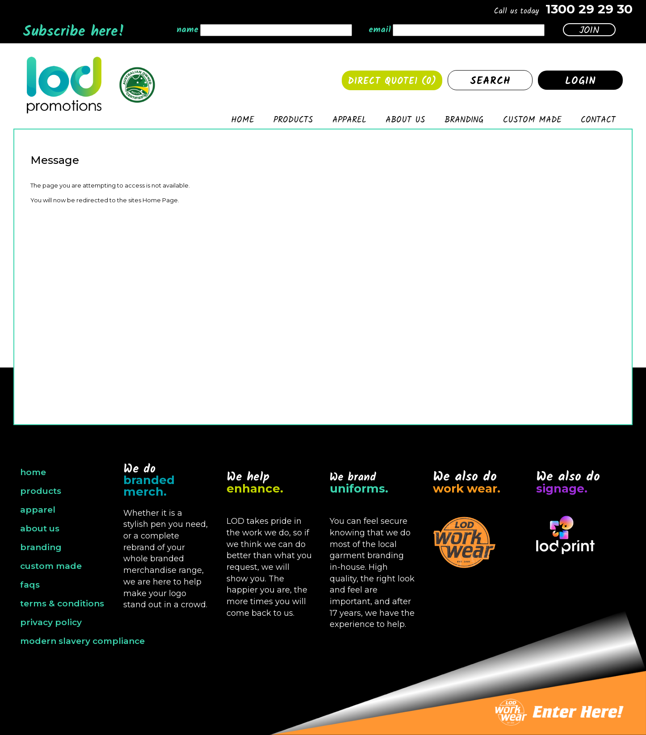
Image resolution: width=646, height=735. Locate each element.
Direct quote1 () (392, 82)
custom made (51, 566)
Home (242, 121)
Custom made (532, 121)
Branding (464, 121)
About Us (405, 121)
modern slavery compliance (82, 641)
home (33, 472)
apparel (37, 510)
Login (580, 81)
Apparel (349, 121)
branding (41, 547)
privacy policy (51, 622)
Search (490, 81)
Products (293, 121)
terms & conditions (62, 603)
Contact (598, 121)
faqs (30, 585)
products (40, 491)
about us (39, 528)
